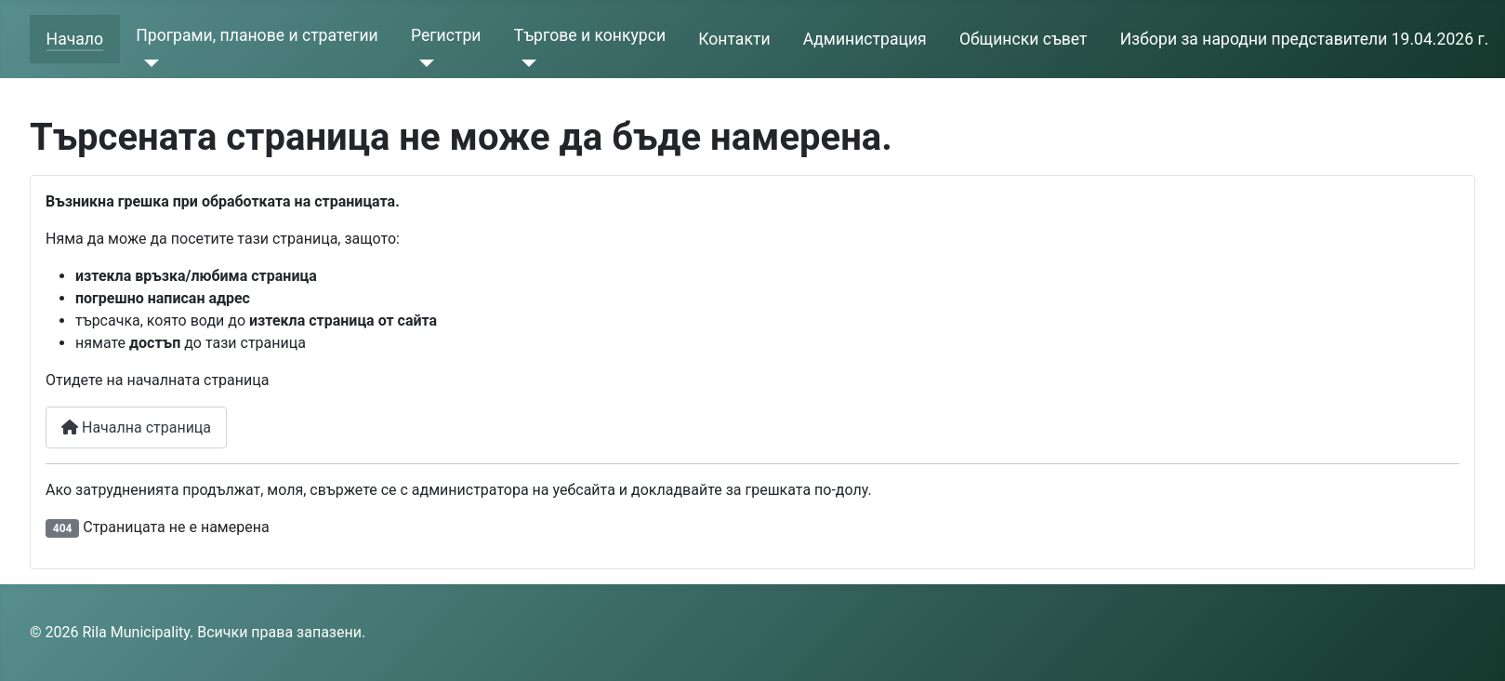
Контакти (734, 39)
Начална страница (136, 427)
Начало (74, 39)
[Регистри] (422, 63)
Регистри (446, 35)
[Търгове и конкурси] (525, 63)
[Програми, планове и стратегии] (147, 63)
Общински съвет (1023, 39)
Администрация (865, 39)
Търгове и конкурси (590, 35)
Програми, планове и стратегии (256, 35)
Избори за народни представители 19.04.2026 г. (1304, 39)
